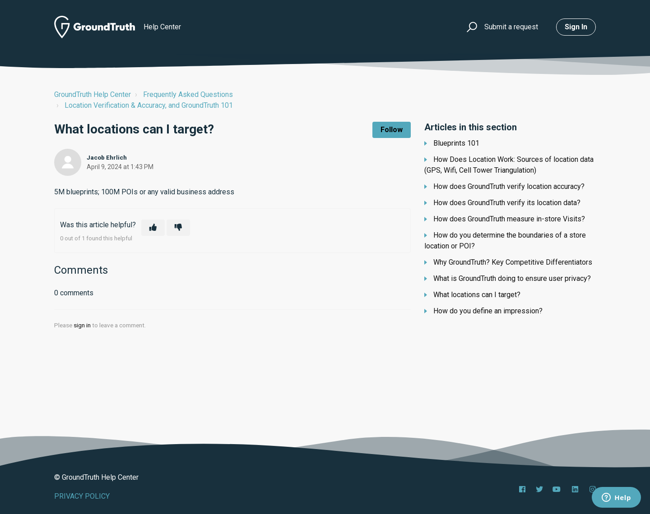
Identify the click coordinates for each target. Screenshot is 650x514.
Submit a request (511, 27)
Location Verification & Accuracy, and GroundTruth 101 (149, 105)
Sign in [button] (576, 27)
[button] (470, 27)
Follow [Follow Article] (392, 129)
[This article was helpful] (153, 228)
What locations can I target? (476, 294)
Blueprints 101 (456, 143)
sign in (82, 325)
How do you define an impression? (488, 311)
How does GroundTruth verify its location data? (506, 202)
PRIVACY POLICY (82, 496)
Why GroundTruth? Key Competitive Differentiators (512, 262)
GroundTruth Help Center (92, 94)
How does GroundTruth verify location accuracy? (509, 186)
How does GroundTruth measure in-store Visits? (509, 219)
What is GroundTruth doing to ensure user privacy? (512, 278)
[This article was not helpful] (178, 228)
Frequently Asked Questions (188, 94)
